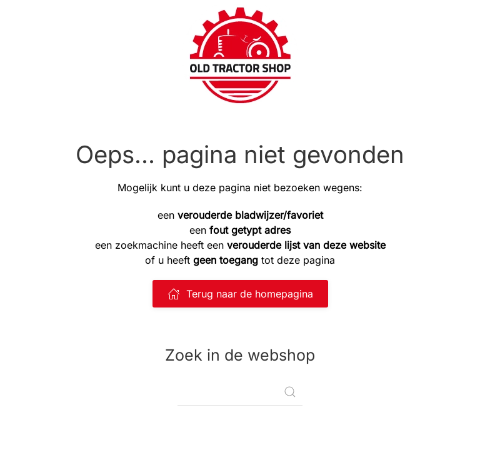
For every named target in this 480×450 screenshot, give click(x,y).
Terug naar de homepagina (240, 294)
